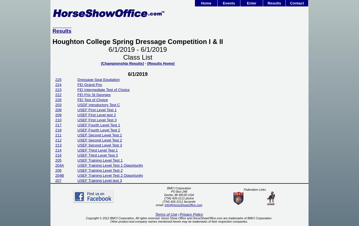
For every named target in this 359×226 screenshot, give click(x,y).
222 (58, 95)
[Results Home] (161, 63)
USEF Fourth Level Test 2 (98, 130)
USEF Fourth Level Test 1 (98, 125)
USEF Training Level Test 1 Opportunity (110, 165)
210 (58, 120)
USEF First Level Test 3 (97, 120)
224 (58, 85)
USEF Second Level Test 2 (99, 140)
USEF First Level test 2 (96, 115)
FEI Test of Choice (92, 100)
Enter (251, 3)
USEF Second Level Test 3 (99, 145)
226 (58, 100)
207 (58, 180)
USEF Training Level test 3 (99, 180)
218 (58, 130)
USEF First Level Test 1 (97, 110)
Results (274, 3)
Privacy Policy (191, 214)
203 (58, 105)
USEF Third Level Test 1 (97, 150)
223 (58, 90)
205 (58, 160)
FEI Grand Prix (89, 85)
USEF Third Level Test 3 (97, 155)
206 (58, 170)
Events (229, 3)
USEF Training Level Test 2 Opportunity (110, 175)
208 (58, 110)
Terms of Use (166, 214)
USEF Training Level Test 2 (100, 170)
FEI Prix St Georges (94, 95)
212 (58, 140)
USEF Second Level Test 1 (99, 135)
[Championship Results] (122, 63)
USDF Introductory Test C (98, 105)
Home (206, 3)
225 (58, 80)
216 (58, 155)
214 (58, 150)
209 (58, 115)
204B (59, 175)
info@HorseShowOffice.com (183, 205)
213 (58, 145)
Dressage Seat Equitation (98, 80)
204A (59, 165)
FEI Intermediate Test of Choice (103, 90)
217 (58, 125)
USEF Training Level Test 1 (100, 160)
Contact (297, 3)
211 (58, 135)
